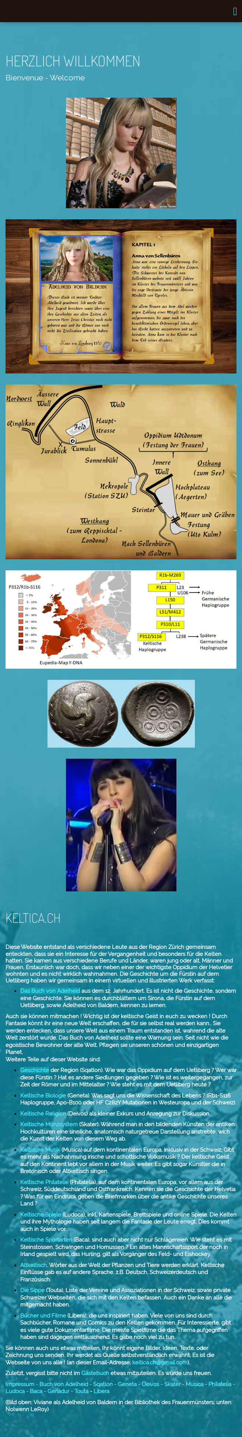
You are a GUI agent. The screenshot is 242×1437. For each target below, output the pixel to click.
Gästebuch (94, 1373)
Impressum (20, 1384)
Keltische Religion (43, 1113)
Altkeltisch (33, 1265)
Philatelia (219, 1384)
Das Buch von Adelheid (50, 991)
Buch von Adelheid (63, 1384)
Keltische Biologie (43, 1095)
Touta (82, 1391)
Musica (194, 1384)
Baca (35, 1391)
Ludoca (16, 1391)
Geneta (127, 1384)
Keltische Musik (41, 1150)
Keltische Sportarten (46, 1239)
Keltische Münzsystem (49, 1124)
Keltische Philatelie (44, 1182)
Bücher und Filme (43, 1315)
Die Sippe (33, 1290)
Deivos (150, 1384)
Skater (172, 1384)
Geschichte (34, 1070)
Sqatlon (103, 1384)
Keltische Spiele (40, 1214)
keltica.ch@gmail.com (159, 1362)
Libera (100, 1391)
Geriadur (58, 1391)
